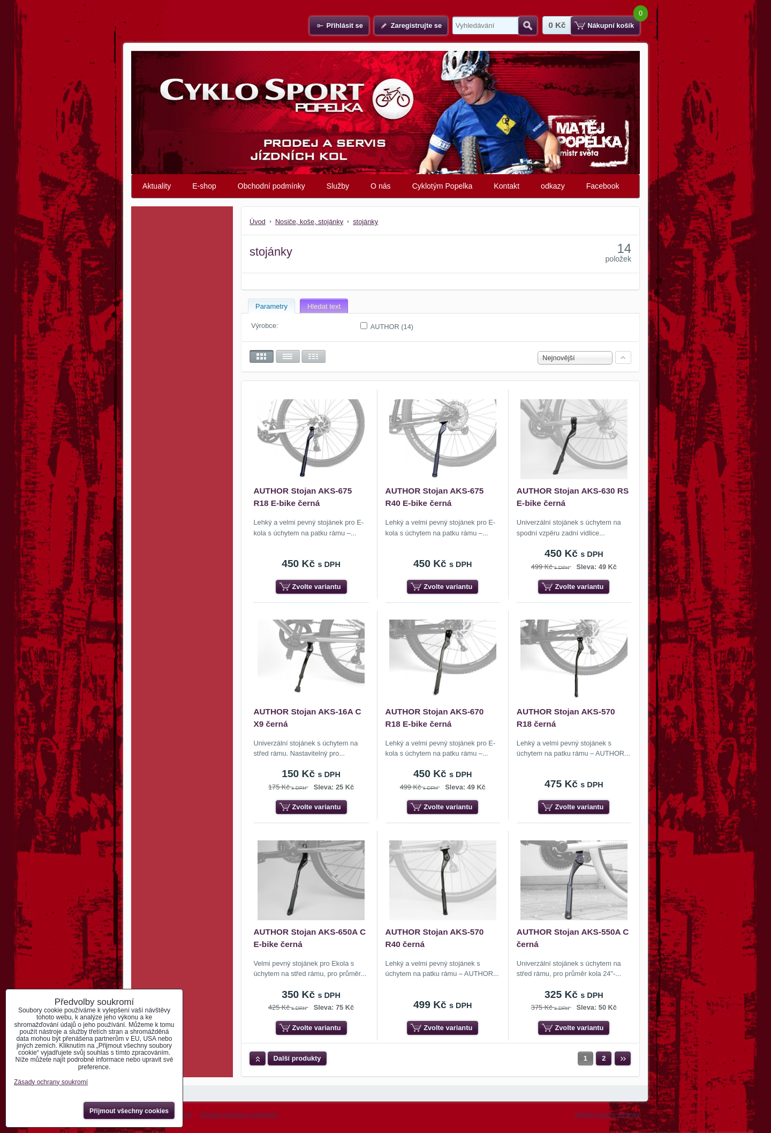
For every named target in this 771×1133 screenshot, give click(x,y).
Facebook (602, 186)
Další (623, 1058)
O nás (381, 186)
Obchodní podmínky (271, 186)
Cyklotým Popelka (442, 186)
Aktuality (156, 186)
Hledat (527, 26)
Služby (338, 186)
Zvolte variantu (316, 587)
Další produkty (297, 1058)
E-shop (204, 186)
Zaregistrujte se (416, 25)
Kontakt (506, 186)
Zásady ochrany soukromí (239, 1114)
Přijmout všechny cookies (129, 1111)
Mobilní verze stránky (607, 1114)
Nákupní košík (610, 25)
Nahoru (258, 1058)
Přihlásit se (344, 25)
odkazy (553, 186)
